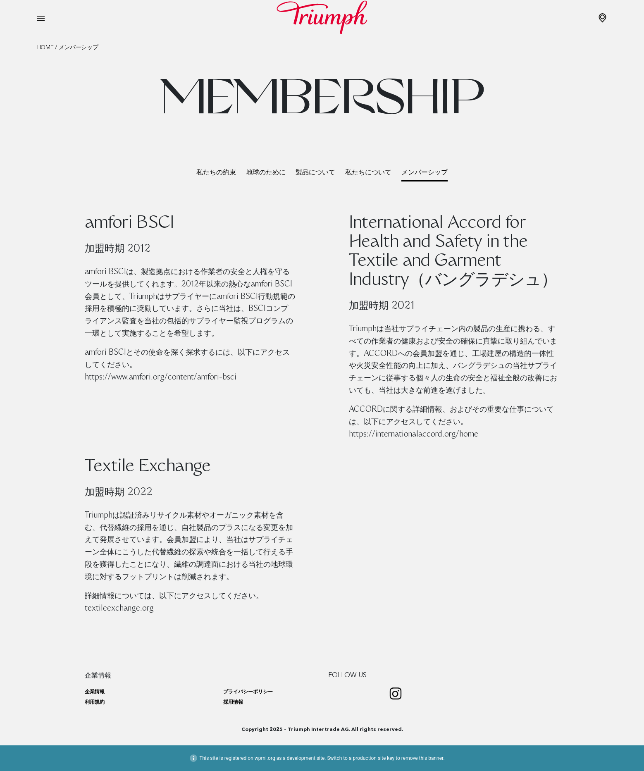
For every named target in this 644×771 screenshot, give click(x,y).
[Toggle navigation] (41, 18)
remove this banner (422, 758)
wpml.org (265, 758)
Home (45, 47)
